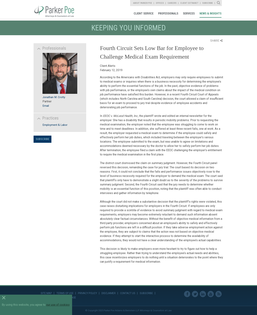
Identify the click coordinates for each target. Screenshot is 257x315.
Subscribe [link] (207, 3)
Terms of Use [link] (65, 293)
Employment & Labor (54, 125)
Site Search (219, 3)
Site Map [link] (46, 293)
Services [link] (189, 13)
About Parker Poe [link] (142, 3)
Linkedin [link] (203, 294)
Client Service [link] (143, 13)
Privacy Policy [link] (87, 293)
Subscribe (42, 139)
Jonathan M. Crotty (53, 97)
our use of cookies (58, 304)
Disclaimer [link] (109, 293)
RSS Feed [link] (218, 294)
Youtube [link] (211, 294)
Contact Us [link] (127, 293)
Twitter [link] (195, 294)
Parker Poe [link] (56, 9)
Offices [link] (160, 3)
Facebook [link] (187, 294)
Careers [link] (172, 3)
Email (45, 105)
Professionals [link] (168, 13)
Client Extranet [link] (189, 3)
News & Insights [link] (210, 13)
